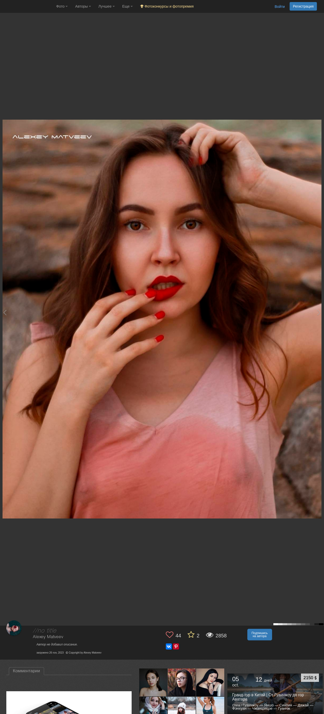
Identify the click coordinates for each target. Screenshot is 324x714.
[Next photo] (319, 312)
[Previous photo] (5, 312)
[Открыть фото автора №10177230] (182, 710)
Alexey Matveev (48, 637)
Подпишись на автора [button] (260, 634)
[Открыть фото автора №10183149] (153, 710)
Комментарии (26, 670)
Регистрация (303, 6)
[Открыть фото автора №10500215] (153, 682)
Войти (280, 6)
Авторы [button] (83, 6)
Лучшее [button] (106, 6)
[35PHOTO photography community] (27, 6)
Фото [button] (62, 6)
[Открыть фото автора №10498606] (182, 682)
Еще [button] (127, 6)
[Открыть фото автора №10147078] (210, 710)
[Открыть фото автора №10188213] (210, 682)
